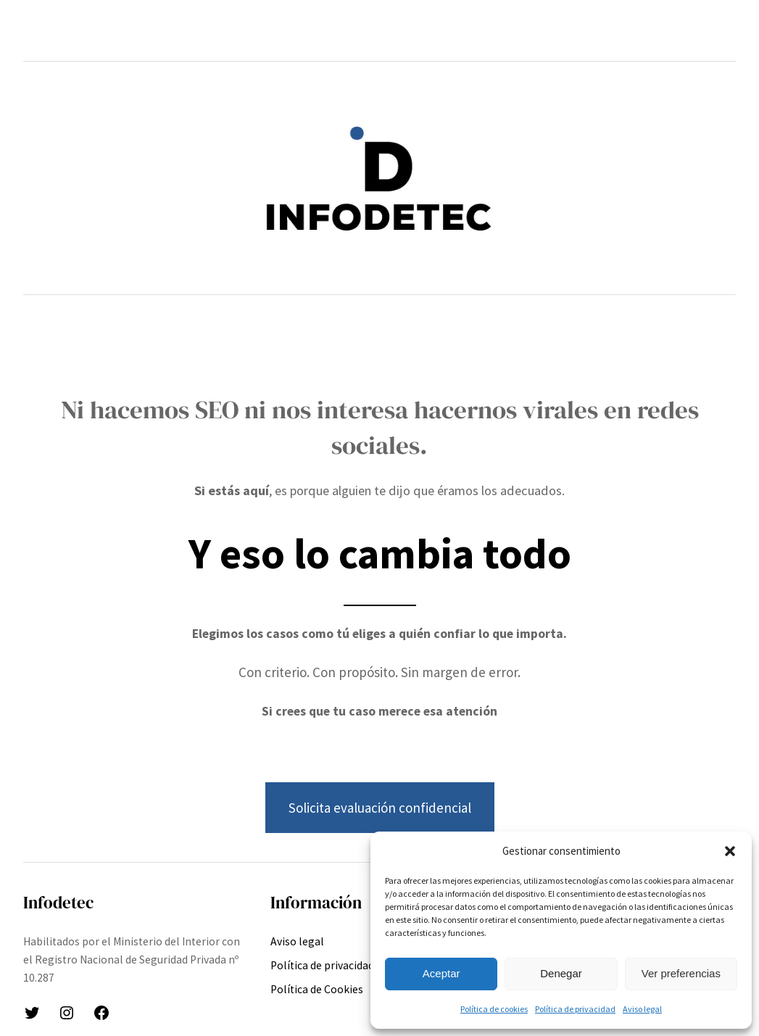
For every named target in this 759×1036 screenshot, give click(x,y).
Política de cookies (494, 1008)
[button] (730, 851)
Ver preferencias (681, 973)
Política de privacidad (575, 1008)
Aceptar (441, 973)
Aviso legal (642, 1008)
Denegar (561, 973)
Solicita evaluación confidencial (380, 807)
